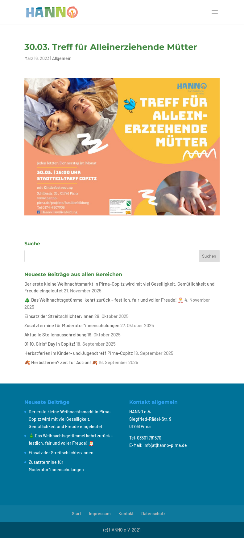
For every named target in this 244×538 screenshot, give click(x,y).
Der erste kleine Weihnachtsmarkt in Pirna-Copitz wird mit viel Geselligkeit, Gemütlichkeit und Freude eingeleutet (70, 419)
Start (76, 513)
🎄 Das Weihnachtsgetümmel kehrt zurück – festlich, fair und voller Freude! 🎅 (104, 300)
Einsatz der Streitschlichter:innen (58, 316)
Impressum (100, 513)
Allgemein (62, 58)
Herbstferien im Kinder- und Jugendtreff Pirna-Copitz (78, 353)
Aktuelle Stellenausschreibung (55, 334)
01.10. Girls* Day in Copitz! (49, 344)
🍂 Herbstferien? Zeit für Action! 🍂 (61, 362)
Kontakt (126, 513)
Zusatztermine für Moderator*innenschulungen (71, 325)
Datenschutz (153, 513)
